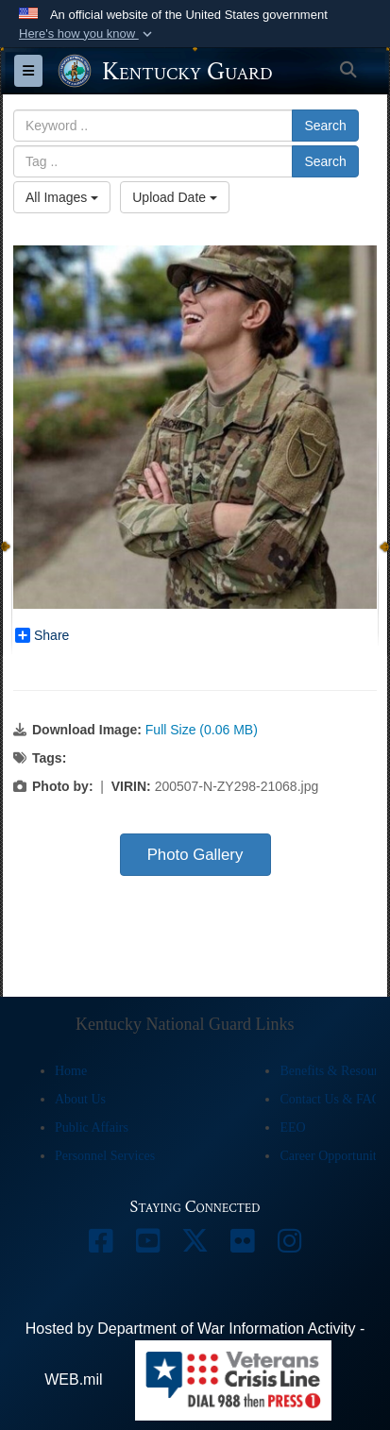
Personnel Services (105, 1156)
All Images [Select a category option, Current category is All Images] (61, 197)
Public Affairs (91, 1127)
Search (325, 125)
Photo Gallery (195, 855)
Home (71, 1071)
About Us (80, 1099)
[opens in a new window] (101, 1245)
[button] (87, 34)
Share (42, 635)
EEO (292, 1127)
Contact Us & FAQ (330, 1099)
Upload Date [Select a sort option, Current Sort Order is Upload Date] (174, 197)
